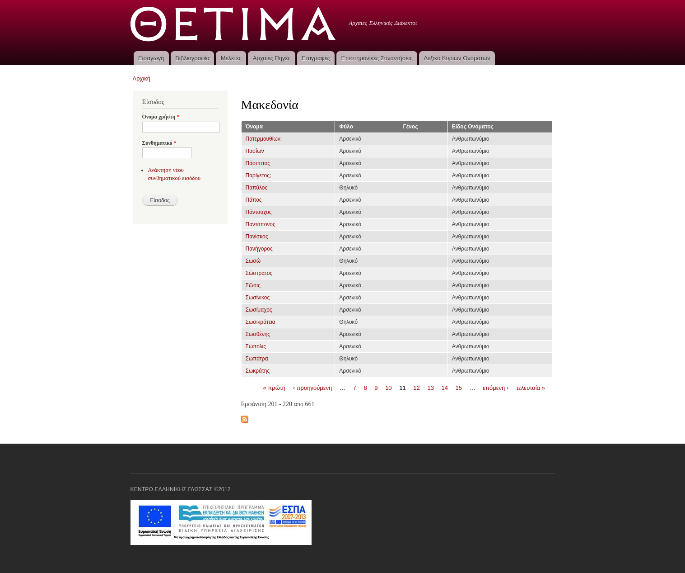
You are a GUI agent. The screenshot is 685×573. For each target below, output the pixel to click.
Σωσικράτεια (260, 322)
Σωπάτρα (257, 358)
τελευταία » (530, 387)
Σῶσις (253, 285)
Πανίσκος (257, 236)
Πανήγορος (259, 249)
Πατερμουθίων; (264, 139)
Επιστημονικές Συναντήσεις (377, 58)
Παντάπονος (260, 224)
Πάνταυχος (259, 212)
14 (445, 387)
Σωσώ (253, 261)
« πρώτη (274, 387)
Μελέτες (231, 58)
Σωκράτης (258, 371)
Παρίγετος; (258, 175)
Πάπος (254, 200)
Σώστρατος (259, 273)
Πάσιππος (258, 163)
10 (388, 387)
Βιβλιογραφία (192, 58)
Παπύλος (257, 188)
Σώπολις (256, 346)
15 (459, 387)
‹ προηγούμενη (312, 387)
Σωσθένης (258, 334)
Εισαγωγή (151, 58)
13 (430, 387)
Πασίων (255, 151)
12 (416, 387)
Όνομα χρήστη (161, 117)
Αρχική (142, 78)
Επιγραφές (316, 58)
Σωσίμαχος (259, 310)
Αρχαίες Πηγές (272, 58)
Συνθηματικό (159, 143)
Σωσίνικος (258, 297)
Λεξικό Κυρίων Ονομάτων (457, 58)
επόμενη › (495, 387)
